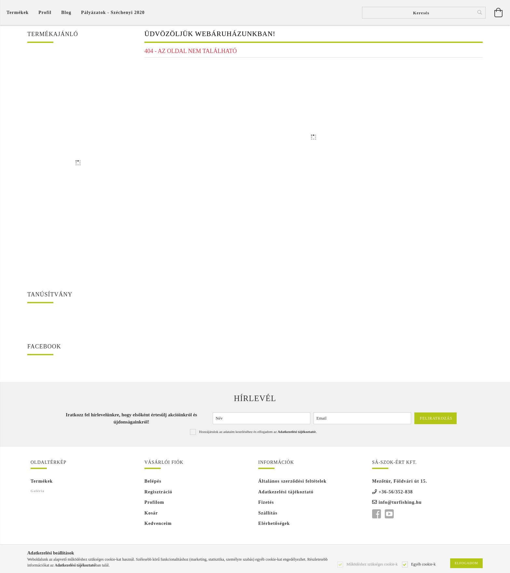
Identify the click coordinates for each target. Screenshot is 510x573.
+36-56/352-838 (396, 493)
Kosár (151, 515)
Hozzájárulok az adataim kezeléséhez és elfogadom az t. (258, 434)
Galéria (37, 493)
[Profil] (45, 13)
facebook (376, 516)
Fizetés (266, 504)
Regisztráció (158, 493)
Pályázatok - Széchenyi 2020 (112, 13)
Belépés (152, 483)
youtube (389, 516)
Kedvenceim (158, 525)
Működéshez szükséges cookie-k (371, 564)
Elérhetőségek (274, 525)
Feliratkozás (436, 420)
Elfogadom (466, 563)
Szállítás (267, 515)
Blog (66, 13)
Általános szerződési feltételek (292, 483)
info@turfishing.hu (400, 504)
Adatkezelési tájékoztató (286, 493)
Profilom (154, 504)
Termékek (42, 483)
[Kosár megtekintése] (19, 13)
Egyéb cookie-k (423, 564)
